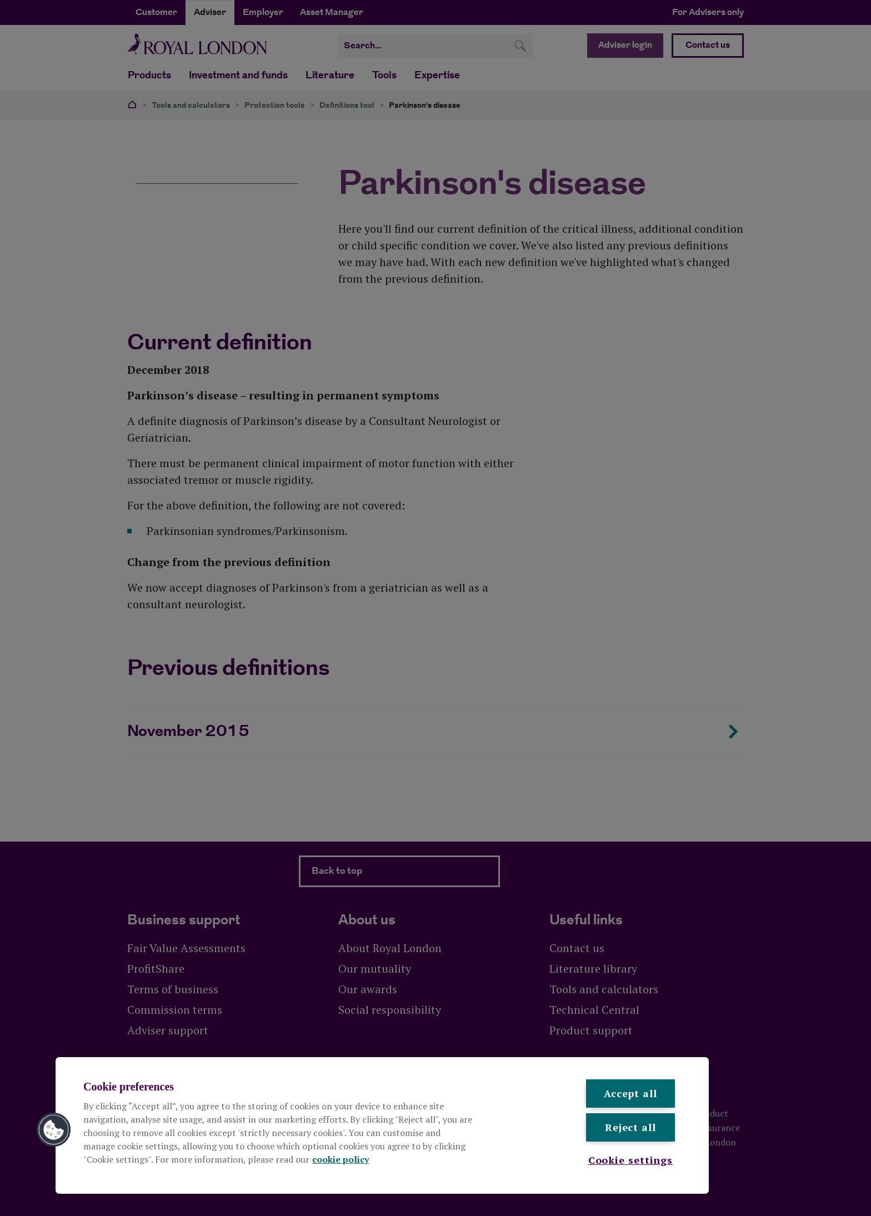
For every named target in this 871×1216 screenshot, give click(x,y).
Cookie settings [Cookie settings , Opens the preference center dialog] (630, 1160)
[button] (54, 1130)
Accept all (630, 1093)
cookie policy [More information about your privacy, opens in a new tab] (340, 1159)
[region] (382, 1125)
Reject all (630, 1127)
